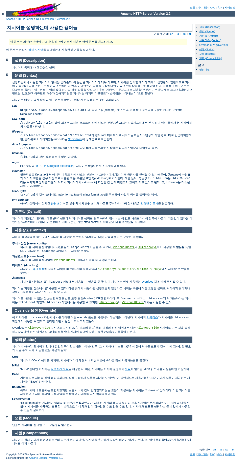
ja (178, 33)
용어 (219, 7)
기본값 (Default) (208, 35)
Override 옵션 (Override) (213, 44)
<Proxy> (156, 269)
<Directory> (147, 247)
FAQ (212, 7)
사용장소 (152, 317)
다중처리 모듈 (60, 369)
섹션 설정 (38, 268)
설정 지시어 (35, 49)
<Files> (142, 269)
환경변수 (56, 203)
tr (190, 33)
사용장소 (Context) (210, 40)
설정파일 (204, 69)
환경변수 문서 (149, 203)
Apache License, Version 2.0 (45, 457)
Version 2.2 (63, 18)
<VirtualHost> (124, 247)
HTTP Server (25, 18)
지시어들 (202, 7)
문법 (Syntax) (207, 31)
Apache (10, 18)
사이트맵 (230, 7)
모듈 (192, 7)
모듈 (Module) (207, 53)
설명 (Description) (209, 26)
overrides (147, 281)
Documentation (45, 18)
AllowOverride (39, 327)
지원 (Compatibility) (210, 58)
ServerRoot (75, 139)
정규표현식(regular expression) (55, 165)
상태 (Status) (206, 49)
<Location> (126, 269)
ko (184, 33)
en (171, 33)
